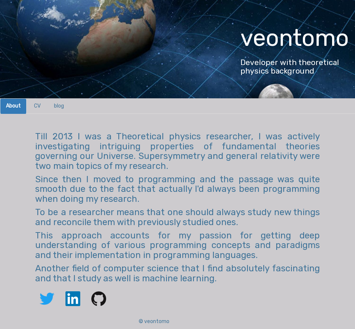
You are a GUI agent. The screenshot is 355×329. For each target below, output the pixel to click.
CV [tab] (37, 106)
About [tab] (13, 106)
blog (59, 106)
